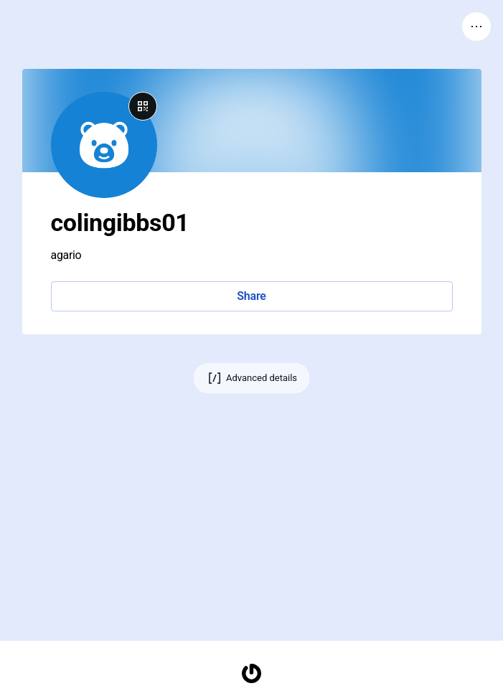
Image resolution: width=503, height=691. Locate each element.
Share (251, 296)
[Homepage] (252, 673)
